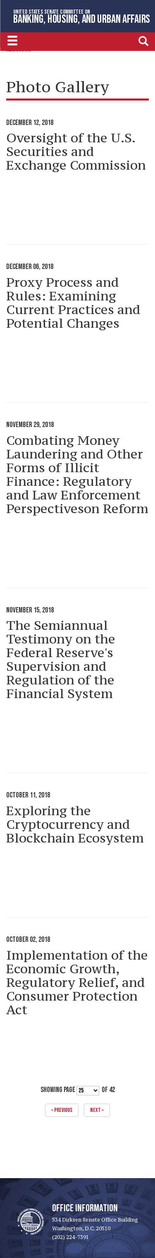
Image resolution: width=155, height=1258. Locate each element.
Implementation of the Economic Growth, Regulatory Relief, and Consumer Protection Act (77, 982)
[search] (143, 41)
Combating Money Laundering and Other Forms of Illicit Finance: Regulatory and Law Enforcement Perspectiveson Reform (77, 474)
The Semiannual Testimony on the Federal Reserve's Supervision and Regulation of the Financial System (60, 659)
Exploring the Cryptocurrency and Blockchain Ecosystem (75, 824)
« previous (61, 1110)
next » (97, 1110)
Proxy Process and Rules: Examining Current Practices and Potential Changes (73, 302)
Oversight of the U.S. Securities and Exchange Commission (76, 151)
